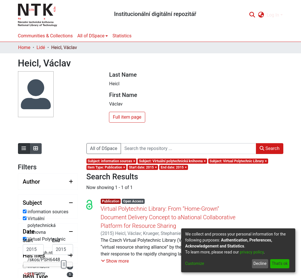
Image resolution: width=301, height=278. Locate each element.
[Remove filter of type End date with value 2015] (173, 167)
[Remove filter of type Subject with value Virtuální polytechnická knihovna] (172, 161)
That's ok (280, 263)
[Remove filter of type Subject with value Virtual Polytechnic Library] (238, 161)
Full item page (127, 117)
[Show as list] (24, 148)
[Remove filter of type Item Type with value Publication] (106, 167)
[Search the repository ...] (188, 148)
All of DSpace (103, 148)
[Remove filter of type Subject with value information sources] (111, 161)
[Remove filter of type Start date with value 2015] (143, 167)
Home (24, 47)
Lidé (41, 47)
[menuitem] (260, 15)
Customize (194, 263)
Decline (259, 263)
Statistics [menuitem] (122, 35)
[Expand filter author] (48, 181)
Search (269, 148)
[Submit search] (252, 15)
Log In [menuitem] (273, 15)
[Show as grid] (36, 148)
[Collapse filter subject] (48, 202)
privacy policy (252, 252)
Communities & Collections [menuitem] (45, 35)
